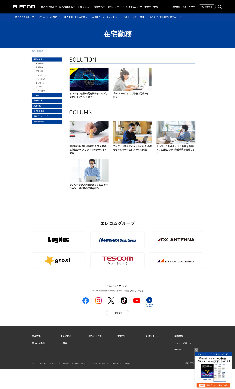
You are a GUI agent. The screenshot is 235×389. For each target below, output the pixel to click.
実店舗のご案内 (152, 341)
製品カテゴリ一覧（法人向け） (44, 344)
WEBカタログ (94, 351)
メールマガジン (124, 359)
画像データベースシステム (100, 355)
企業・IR (178, 341)
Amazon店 (150, 362)
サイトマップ (53, 383)
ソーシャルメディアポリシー (99, 383)
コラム (36, 95)
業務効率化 (40, 63)
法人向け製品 (66, 7)
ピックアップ (66, 344)
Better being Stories (68, 348)
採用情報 (178, 348)
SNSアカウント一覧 (39, 383)
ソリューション (38, 355)
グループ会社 (179, 344)
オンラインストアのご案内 (157, 344)
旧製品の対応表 (67, 369)
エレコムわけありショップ (157, 359)
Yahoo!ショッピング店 (155, 355)
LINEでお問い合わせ (126, 362)
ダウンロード (114, 7)
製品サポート (123, 341)
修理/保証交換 (123, 351)
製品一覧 (37, 106)
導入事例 (35, 359)
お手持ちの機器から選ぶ (70, 359)
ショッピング (133, 7)
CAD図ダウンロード (97, 359)
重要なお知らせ (124, 355)
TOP (33, 51)
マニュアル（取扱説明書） (100, 344)
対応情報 (98, 7)
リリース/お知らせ (68, 341)
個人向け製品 (47, 7)
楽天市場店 (150, 351)
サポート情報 (151, 7)
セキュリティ (41, 75)
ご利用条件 (64, 383)
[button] (66, 336)
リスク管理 (40, 91)
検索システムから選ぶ (70, 366)
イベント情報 (38, 111)
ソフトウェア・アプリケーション (102, 348)
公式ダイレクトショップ (156, 348)
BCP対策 (39, 71)
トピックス (83, 7)
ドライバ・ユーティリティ (100, 341)
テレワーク (40, 83)
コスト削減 (40, 79)
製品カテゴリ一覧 (39, 341)
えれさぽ (121, 344)
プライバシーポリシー (79, 383)
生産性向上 (40, 67)
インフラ (39, 87)
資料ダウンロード (40, 116)
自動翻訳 (128, 383)
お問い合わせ (38, 121)
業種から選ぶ (38, 101)
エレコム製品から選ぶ (70, 362)
